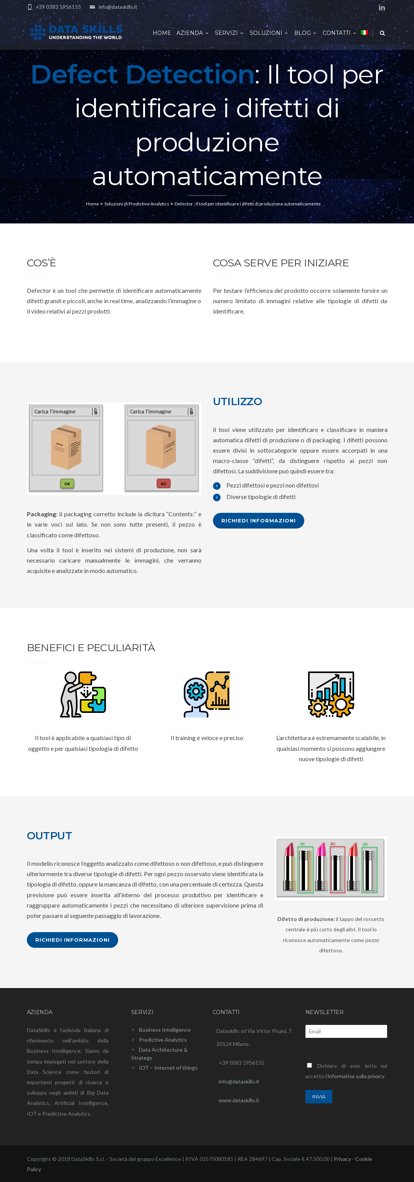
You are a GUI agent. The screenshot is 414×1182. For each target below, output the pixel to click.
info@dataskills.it (118, 7)
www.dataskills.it (239, 1100)
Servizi (229, 33)
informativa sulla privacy (356, 1076)
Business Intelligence (165, 1029)
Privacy (342, 1159)
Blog (305, 33)
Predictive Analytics (163, 1039)
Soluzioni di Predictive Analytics (136, 204)
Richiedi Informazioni (258, 520)
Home (162, 33)
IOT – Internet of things (168, 1067)
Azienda (192, 33)
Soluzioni (269, 33)
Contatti (340, 33)
